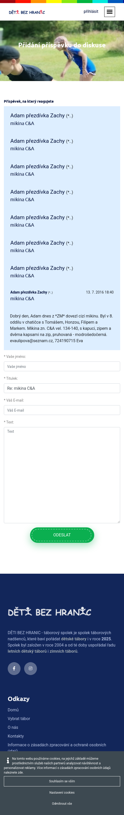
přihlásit (91, 11)
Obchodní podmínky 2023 (31, 658)
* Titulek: (11, 277)
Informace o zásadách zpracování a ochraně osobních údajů (57, 646)
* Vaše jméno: (15, 255)
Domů (13, 608)
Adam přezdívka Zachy (37, 115)
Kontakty (16, 634)
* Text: (9, 320)
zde (20, 772)
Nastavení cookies (62, 792)
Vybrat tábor (19, 617)
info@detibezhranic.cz (41, 719)
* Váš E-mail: (14, 299)
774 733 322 (32, 705)
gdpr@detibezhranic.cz (41, 726)
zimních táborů (63, 549)
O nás (13, 625)
